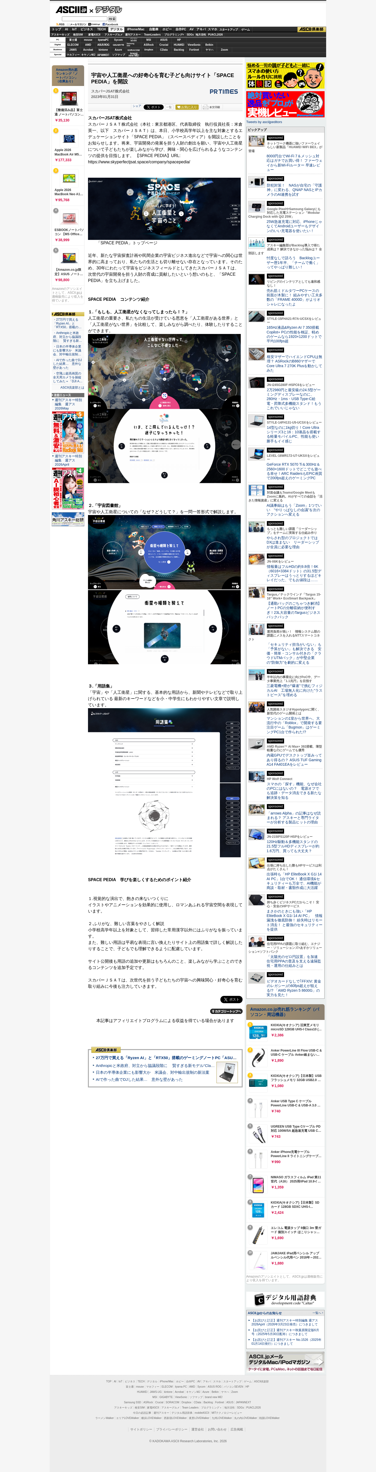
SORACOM (172, 1402)
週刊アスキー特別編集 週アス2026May (68, 404)
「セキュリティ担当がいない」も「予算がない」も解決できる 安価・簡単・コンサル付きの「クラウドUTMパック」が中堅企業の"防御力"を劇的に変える (294, 653)
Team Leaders (190, 1407)
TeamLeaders (152, 34)
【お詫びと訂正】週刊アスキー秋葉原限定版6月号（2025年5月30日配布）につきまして (285, 1332)
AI (66, 29)
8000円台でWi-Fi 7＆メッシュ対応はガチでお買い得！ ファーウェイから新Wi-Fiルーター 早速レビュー (294, 163)
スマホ (212, 29)
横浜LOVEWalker (151, 1418)
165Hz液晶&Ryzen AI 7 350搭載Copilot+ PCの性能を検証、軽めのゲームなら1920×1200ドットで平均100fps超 (294, 334)
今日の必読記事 (142, 1412)
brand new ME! (213, 1397)
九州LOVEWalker (222, 1418)
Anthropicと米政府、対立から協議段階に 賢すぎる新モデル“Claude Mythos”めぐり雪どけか (178, 1065)
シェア (137, 105)
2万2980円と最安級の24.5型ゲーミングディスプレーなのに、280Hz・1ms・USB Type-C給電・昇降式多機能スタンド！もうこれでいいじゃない (294, 399)
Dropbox (148, 49)
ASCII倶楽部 (312, 29)
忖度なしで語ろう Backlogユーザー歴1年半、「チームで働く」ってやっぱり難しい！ (293, 262)
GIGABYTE (118, 45)
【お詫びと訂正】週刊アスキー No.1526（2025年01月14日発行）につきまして (286, 1342)
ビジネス (86, 29)
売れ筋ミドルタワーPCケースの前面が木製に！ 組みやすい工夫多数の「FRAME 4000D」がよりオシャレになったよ (294, 297)
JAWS (73, 49)
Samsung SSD (132, 1402)
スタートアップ (228, 29)
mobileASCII (202, 1412)
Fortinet (194, 49)
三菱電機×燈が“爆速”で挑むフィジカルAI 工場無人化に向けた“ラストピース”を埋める (294, 690)
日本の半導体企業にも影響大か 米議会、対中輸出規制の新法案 (152, 1072)
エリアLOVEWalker (127, 1418)
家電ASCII (94, 34)
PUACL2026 (215, 34)
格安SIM (78, 34)
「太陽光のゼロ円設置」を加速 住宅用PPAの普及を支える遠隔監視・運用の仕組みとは (294, 961)
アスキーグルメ (113, 34)
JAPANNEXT (103, 55)
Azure (118, 49)
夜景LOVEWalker (199, 1418)
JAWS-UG (156, 1391)
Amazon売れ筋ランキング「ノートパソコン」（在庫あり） (67, 75)
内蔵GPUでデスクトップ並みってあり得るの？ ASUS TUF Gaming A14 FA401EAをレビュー (294, 759)
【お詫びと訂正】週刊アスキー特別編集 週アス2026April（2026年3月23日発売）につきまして (284, 1322)
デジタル (106, 9)
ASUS (164, 39)
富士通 (73, 39)
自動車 (153, 29)
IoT (74, 29)
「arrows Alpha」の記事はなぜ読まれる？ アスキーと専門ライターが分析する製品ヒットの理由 (294, 817)
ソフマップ (118, 54)
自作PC (180, 29)
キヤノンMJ (88, 54)
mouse (88, 39)
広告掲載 (237, 1429)
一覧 (169, 107)
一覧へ (317, 1312)
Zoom (224, 49)
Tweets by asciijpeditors (264, 122)
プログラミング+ (174, 34)
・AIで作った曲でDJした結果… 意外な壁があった (67, 364)
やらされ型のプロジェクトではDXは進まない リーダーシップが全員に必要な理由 (293, 542)
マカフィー (73, 54)
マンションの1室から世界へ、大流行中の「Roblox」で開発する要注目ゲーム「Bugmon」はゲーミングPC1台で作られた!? (294, 725)
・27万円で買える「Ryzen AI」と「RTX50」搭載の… (67, 323)
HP (179, 39)
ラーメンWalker (104, 1418)
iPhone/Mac (136, 29)
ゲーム (245, 29)
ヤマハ (209, 49)
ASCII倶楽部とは (72, 387)
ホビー (167, 29)
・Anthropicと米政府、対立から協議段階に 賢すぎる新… (67, 337)
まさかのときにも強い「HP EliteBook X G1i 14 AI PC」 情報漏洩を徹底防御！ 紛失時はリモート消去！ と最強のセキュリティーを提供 (294, 920)
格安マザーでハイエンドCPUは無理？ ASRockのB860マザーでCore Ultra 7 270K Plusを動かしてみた (294, 363)
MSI (148, 39)
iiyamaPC (103, 39)
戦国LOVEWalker (269, 1418)
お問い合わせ (217, 1429)
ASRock (149, 44)
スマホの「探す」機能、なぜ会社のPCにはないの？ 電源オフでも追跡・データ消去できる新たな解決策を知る (294, 791)
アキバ (201, 29)
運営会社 (197, 1429)
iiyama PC (181, 1386)
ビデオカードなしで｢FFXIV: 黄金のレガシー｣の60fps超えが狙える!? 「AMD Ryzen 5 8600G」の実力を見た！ (294, 988)
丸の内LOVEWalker (245, 1418)
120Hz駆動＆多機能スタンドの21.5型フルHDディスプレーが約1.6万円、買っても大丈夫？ (293, 846)
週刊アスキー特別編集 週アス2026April (68, 460)
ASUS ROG (103, 44)
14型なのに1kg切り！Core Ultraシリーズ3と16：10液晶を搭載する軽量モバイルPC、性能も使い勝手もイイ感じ (294, 434)
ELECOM (73, 44)
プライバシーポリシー (171, 1429)
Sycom (118, 39)
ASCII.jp (71, 9)
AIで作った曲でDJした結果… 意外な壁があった (139, 1079)
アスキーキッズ (60, 34)
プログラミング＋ (211, 1407)
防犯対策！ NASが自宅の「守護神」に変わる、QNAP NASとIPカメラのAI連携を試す (294, 190)
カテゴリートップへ (226, 1011)
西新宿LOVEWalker (175, 1418)
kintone (103, 49)
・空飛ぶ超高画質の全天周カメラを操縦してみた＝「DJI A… (68, 377)
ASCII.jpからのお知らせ (265, 1313)
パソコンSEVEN (133, 40)
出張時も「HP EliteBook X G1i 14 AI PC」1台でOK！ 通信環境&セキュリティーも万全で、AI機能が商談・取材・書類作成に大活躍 (294, 881)
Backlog (179, 49)
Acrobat (88, 49)
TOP (108, 1381)
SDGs (190, 34)
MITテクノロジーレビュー (227, 1412)
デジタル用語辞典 (182, 1412)
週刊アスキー (133, 34)
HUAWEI (179, 44)
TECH (101, 29)
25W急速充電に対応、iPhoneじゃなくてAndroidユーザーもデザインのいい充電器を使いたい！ (294, 226)
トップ (56, 29)
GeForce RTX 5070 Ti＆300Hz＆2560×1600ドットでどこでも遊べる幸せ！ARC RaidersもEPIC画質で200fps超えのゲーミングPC (294, 471)
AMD (88, 44)
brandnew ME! (133, 55)
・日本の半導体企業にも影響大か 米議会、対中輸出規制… (67, 350)
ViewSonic (194, 44)
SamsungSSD (130, 45)
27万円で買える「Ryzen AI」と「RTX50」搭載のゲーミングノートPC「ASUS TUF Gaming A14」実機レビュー (195, 1057)
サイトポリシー (141, 1429)
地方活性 (201, 34)
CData (164, 49)
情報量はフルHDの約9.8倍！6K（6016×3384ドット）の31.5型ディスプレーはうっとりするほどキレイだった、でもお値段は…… (294, 573)
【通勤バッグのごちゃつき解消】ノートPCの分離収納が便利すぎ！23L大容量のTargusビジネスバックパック (294, 610)
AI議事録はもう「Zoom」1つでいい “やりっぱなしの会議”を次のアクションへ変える (294, 510)
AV (192, 29)
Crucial (164, 44)
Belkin (209, 44)
